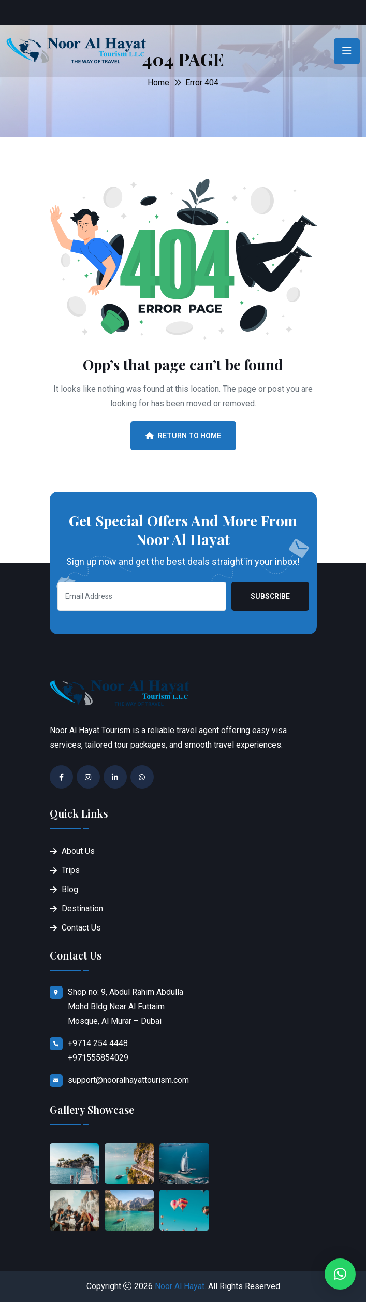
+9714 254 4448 (98, 1043)
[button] (340, 1274)
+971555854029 (98, 1058)
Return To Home (183, 436)
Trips (71, 870)
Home (158, 83)
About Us (78, 851)
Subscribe (270, 596)
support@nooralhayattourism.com (128, 1080)
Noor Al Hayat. (180, 1286)
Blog (70, 889)
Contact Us (81, 928)
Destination (82, 908)
